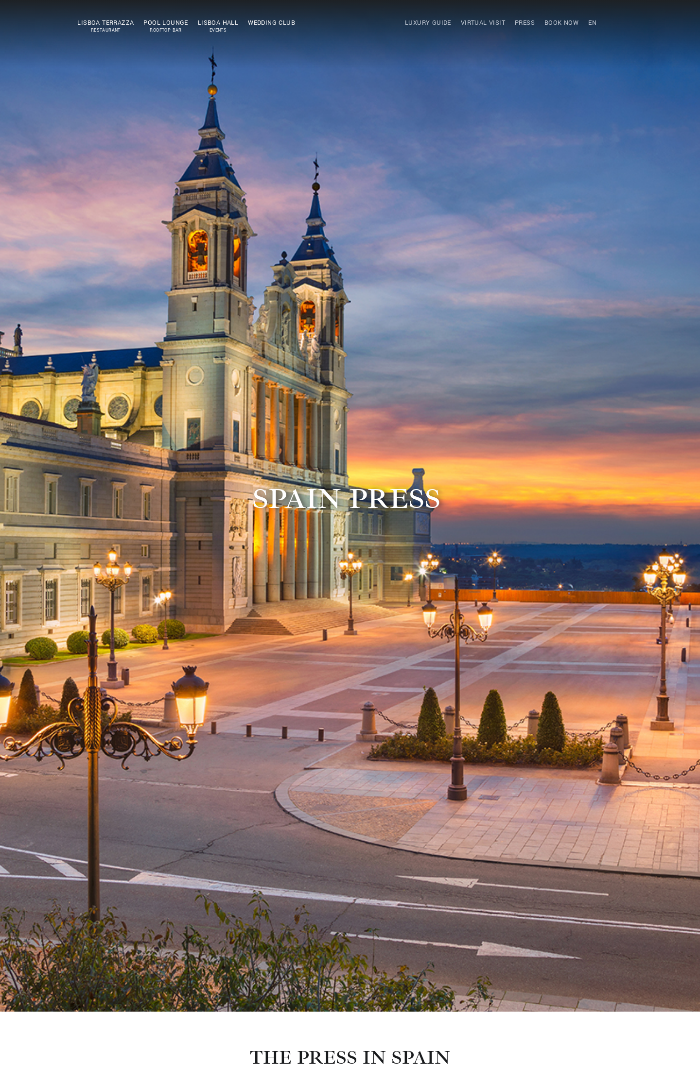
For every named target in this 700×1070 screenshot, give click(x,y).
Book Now (561, 22)
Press (525, 22)
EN (592, 22)
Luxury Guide (428, 22)
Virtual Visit (483, 22)
